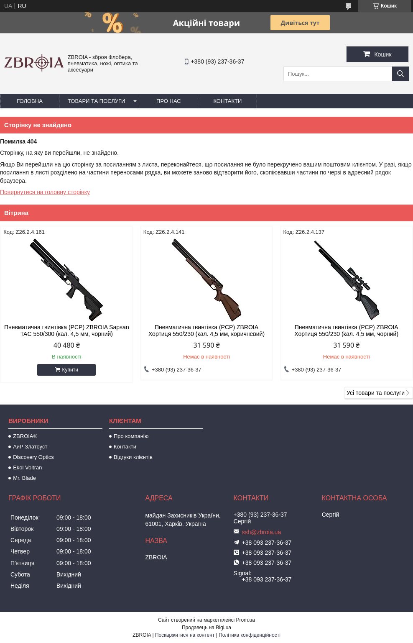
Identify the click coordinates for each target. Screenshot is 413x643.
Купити (70, 370)
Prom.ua (245, 620)
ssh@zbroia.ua (261, 532)
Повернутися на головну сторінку (45, 192)
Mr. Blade (24, 478)
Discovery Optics (33, 457)
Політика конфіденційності (249, 635)
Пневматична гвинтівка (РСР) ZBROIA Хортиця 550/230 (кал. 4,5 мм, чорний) (346, 330)
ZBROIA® (25, 436)
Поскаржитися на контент (184, 635)
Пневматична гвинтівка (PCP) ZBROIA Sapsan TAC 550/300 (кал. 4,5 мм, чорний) (66, 330)
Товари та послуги (96, 101)
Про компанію (131, 436)
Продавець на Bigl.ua (206, 627)
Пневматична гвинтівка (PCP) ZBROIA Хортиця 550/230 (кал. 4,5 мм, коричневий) (206, 330)
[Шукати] (400, 74)
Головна (30, 101)
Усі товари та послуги (376, 392)
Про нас (168, 101)
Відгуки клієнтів (133, 457)
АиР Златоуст (30, 446)
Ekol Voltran (27, 467)
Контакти (227, 101)
